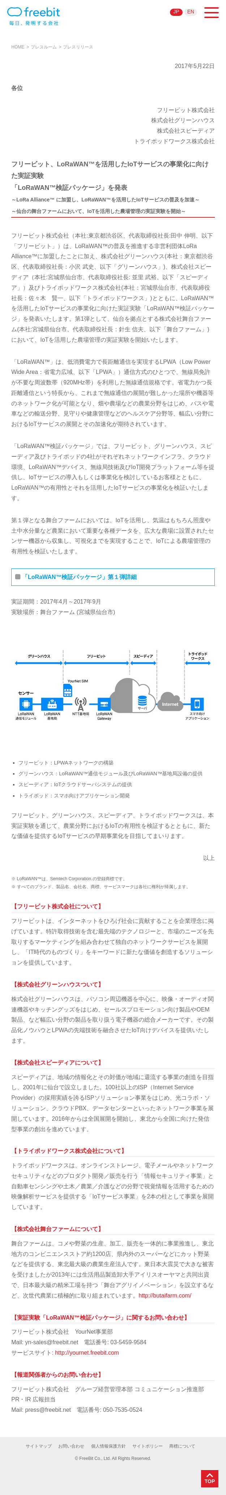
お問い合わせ (71, 1446)
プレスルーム (44, 47)
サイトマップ (39, 1446)
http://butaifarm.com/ (164, 1295)
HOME (17, 47)
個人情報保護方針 (108, 1446)
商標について (182, 1446)
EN (190, 11)
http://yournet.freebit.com (87, 1353)
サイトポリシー (147, 1446)
